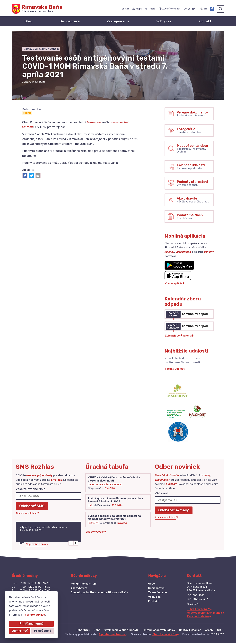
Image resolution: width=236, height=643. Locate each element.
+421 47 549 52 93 (199, 609)
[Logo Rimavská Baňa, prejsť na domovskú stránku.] (37, 9)
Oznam (27, 113)
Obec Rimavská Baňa (165, 634)
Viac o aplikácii (174, 283)
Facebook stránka (199, 616)
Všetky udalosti (175, 368)
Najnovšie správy (37, 544)
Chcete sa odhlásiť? (27, 513)
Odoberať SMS (31, 506)
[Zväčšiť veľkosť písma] (193, 8)
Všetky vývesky (96, 531)
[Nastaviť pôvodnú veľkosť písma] (189, 8)
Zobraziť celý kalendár (179, 335)
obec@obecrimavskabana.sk (205, 612)
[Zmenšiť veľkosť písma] (185, 8)
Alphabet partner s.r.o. (113, 634)
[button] (70, 543)
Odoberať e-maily (173, 510)
